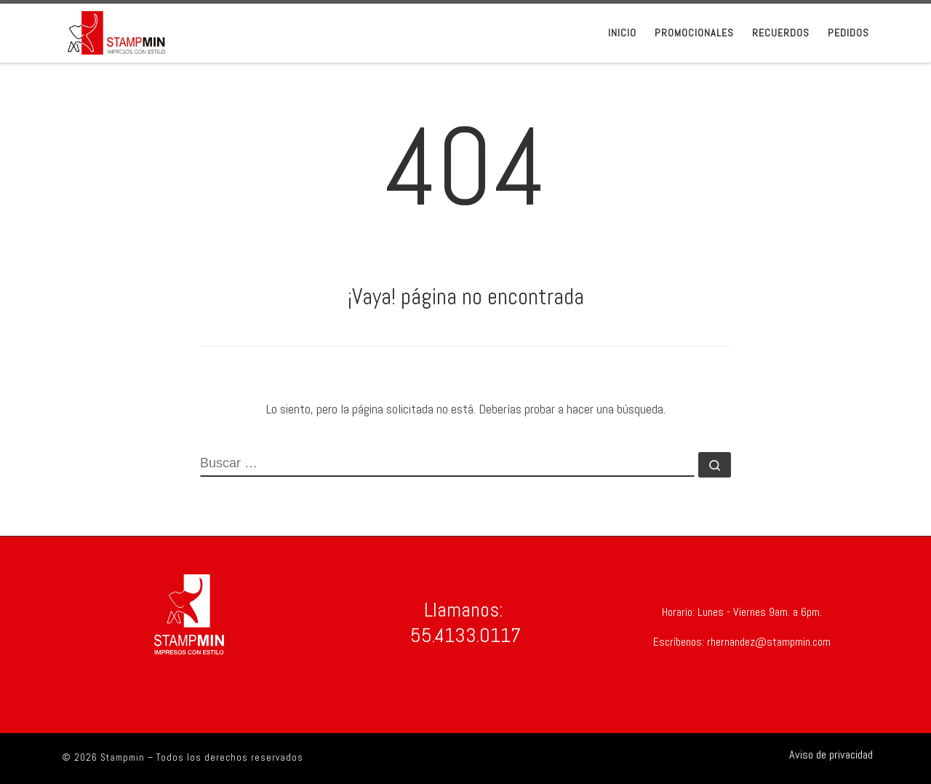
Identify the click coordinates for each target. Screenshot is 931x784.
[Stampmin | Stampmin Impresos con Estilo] (116, 31)
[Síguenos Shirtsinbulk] (825, 754)
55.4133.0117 (465, 635)
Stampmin (122, 757)
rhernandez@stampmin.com (767, 641)
